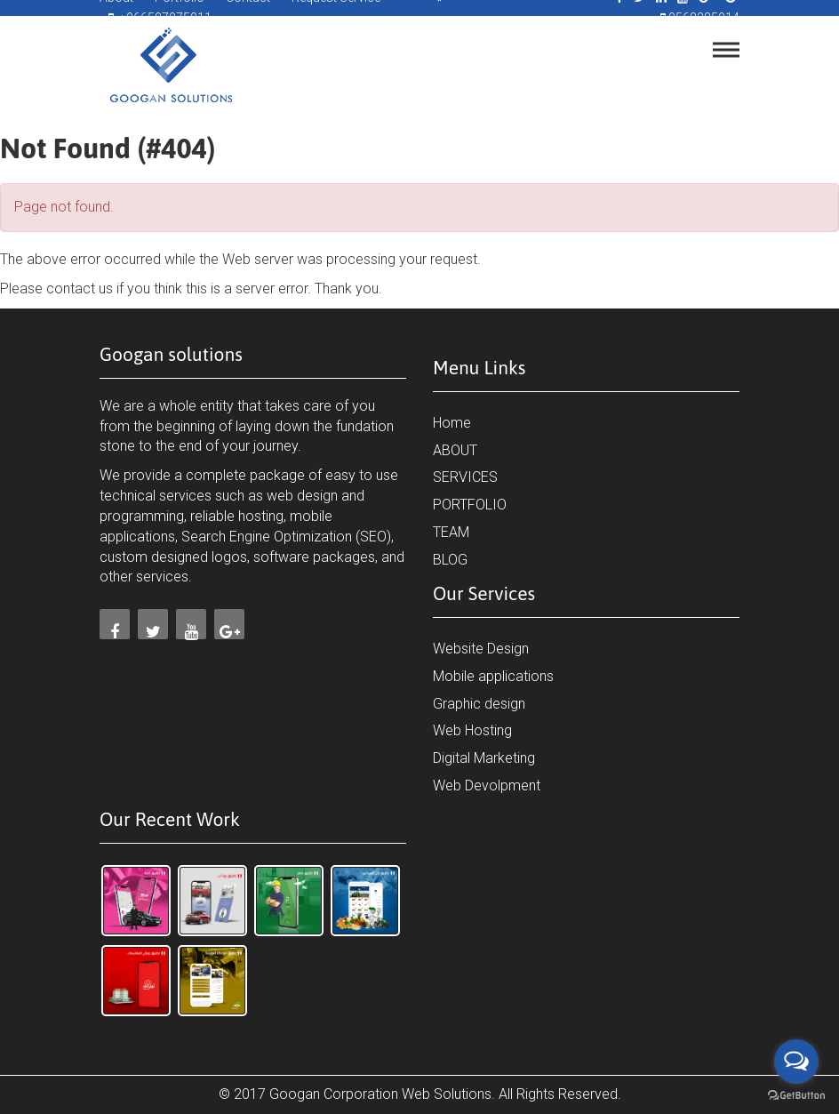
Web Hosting (472, 730)
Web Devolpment (486, 785)
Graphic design (479, 703)
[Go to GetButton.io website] (796, 1096)
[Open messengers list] (796, 1061)
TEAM (451, 532)
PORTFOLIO (470, 504)
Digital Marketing (484, 757)
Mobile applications (493, 676)
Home (452, 422)
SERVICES (465, 477)
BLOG (450, 559)
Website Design (481, 648)
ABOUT (455, 450)
